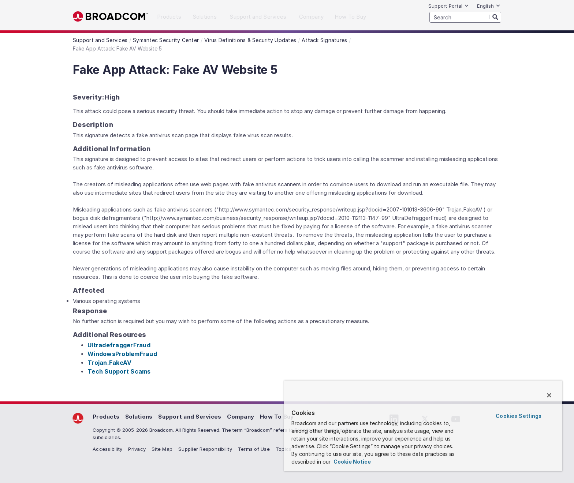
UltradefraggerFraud (118, 345)
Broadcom (110, 16)
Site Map (162, 449)
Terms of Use (254, 449)
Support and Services (189, 416)
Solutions (138, 416)
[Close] (549, 395)
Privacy (137, 449)
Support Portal (448, 6)
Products (106, 416)
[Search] (495, 17)
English (488, 6)
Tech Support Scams (119, 371)
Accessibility (107, 449)
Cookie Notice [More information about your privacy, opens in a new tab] (351, 461)
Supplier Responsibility (205, 449)
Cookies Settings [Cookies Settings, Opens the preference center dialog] (518, 416)
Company (240, 416)
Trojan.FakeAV (109, 362)
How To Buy (277, 416)
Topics (284, 449)
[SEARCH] (465, 17)
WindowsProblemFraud (122, 353)
